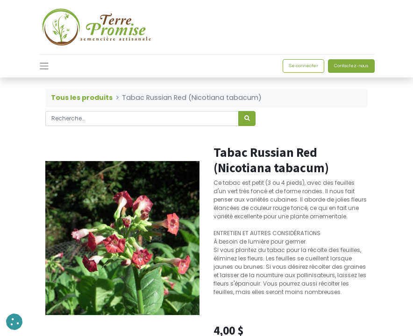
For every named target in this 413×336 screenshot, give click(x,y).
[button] (14, 322)
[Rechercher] (247, 118)
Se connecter (303, 65)
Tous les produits (82, 97)
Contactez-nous (351, 65)
